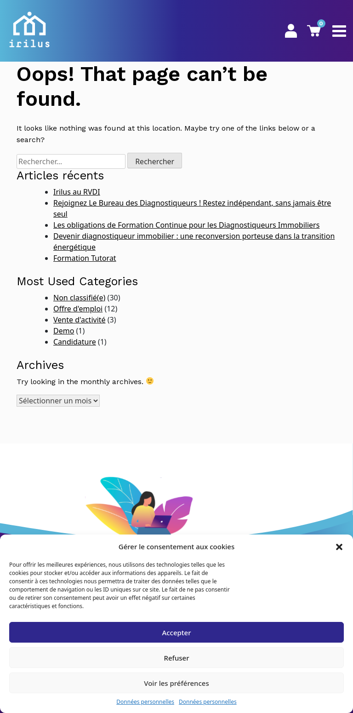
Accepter (176, 632)
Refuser (176, 657)
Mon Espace (291, 31)
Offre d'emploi (77, 309)
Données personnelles (145, 702)
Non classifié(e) (79, 298)
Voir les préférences (176, 683)
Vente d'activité (79, 320)
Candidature (74, 342)
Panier (314, 30)
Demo (63, 331)
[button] (339, 546)
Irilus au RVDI (76, 192)
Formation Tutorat (84, 258)
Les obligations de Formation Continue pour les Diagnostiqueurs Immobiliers (186, 225)
